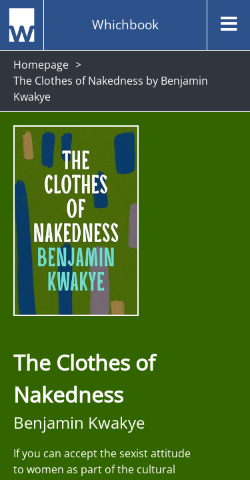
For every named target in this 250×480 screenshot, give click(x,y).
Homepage (41, 64)
